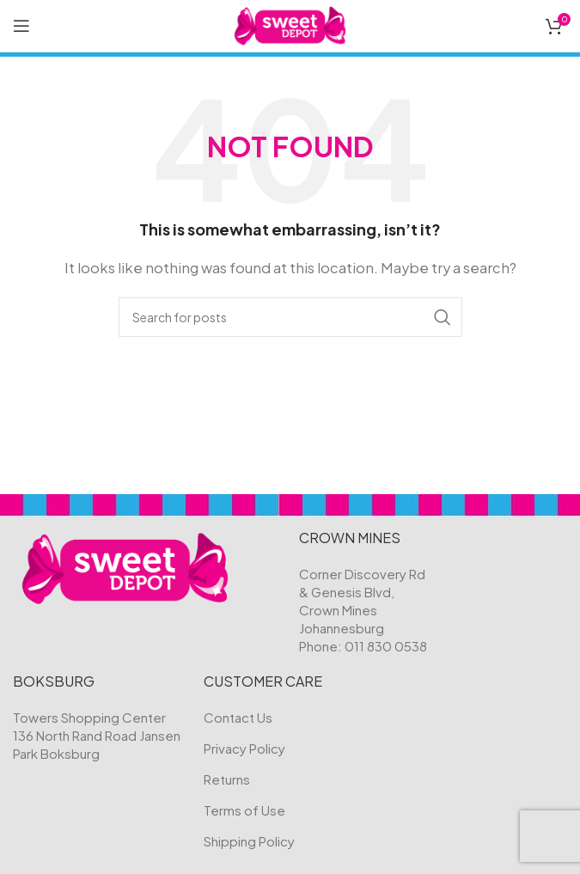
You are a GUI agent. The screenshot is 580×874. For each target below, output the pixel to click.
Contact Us (238, 717)
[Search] (290, 317)
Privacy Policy (244, 748)
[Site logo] (290, 23)
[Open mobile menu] (21, 26)
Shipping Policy (249, 841)
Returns (227, 779)
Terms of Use (244, 810)
